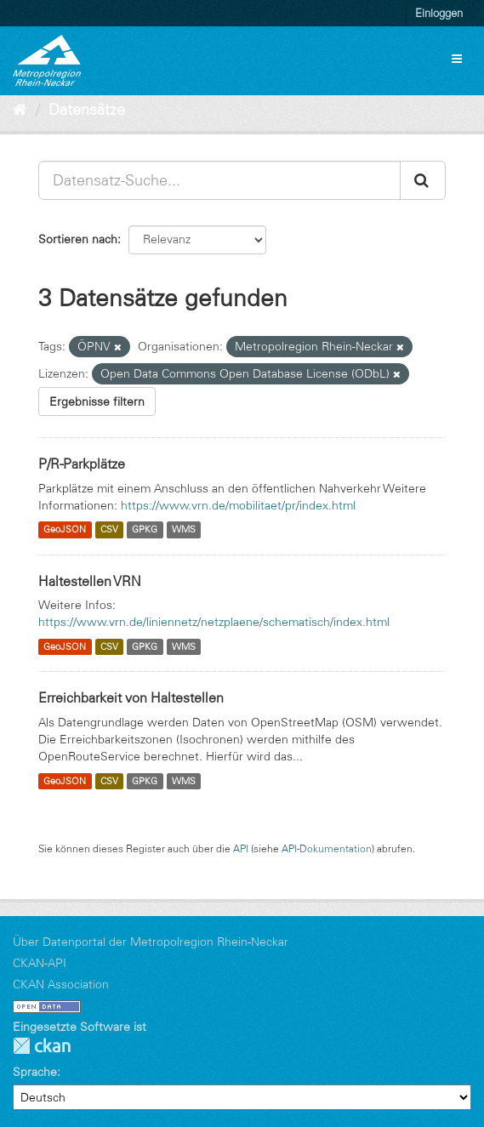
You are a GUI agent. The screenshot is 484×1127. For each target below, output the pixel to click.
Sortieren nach (77, 239)
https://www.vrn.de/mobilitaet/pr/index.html (238, 505)
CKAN (42, 1046)
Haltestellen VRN (89, 580)
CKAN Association (61, 984)
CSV (109, 530)
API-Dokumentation (327, 848)
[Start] (20, 109)
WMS (184, 530)
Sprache (35, 1071)
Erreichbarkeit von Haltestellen (131, 697)
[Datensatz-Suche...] (219, 180)
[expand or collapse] (456, 59)
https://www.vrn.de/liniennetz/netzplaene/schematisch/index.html (214, 621)
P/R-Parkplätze (81, 463)
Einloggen (439, 13)
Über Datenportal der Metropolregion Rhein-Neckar (150, 941)
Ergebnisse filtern (97, 401)
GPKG (144, 530)
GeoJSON (64, 530)
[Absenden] (423, 180)
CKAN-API (39, 962)
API (240, 848)
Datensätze (86, 109)
